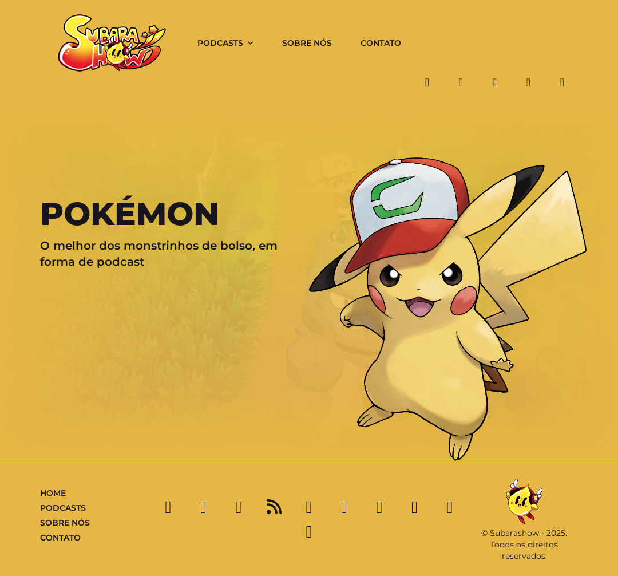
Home (53, 493)
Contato (380, 43)
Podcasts (220, 43)
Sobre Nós (307, 43)
